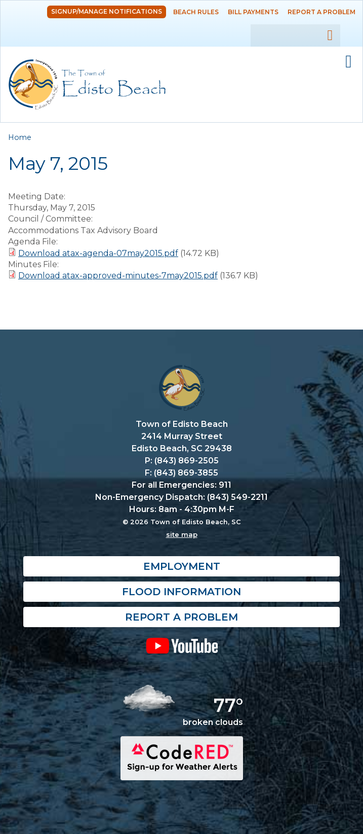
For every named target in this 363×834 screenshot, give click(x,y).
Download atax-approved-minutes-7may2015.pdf (118, 275)
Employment (181, 566)
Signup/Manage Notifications (106, 11)
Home (19, 137)
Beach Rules (196, 12)
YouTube (181, 645)
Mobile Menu (348, 61)
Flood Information (181, 592)
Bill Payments (253, 12)
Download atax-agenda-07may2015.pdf (98, 253)
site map (181, 534)
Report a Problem (321, 12)
